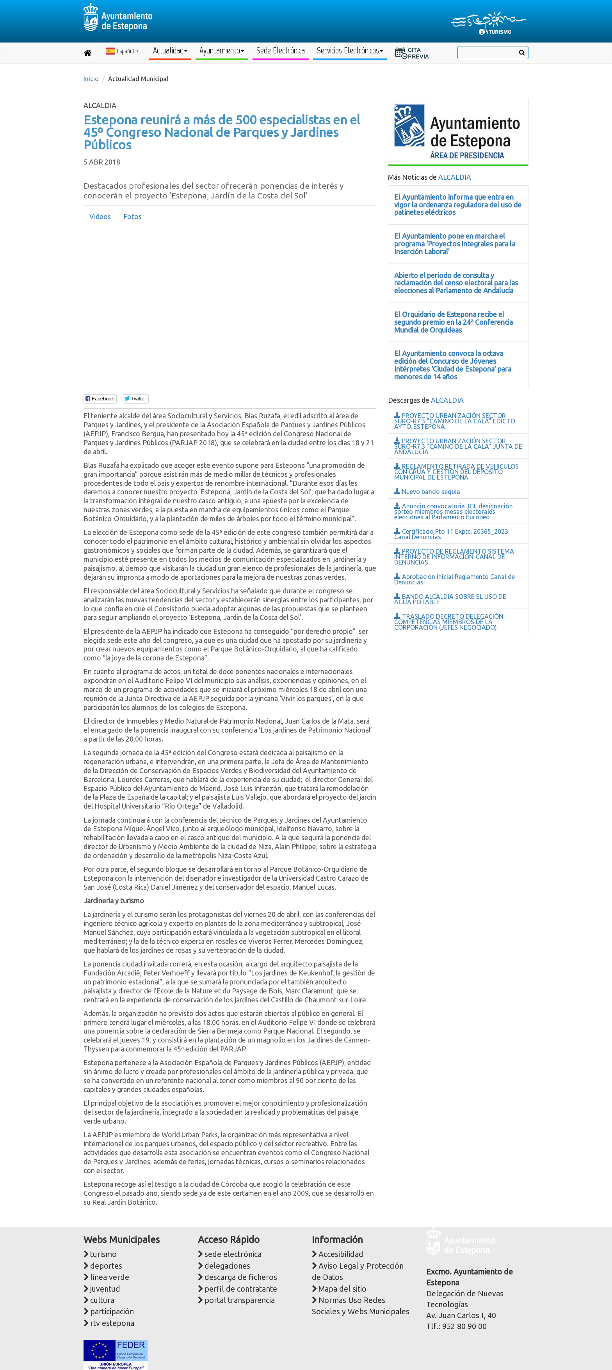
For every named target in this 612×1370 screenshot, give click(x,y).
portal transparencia (240, 1300)
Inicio (91, 78)
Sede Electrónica (280, 50)
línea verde (109, 1277)
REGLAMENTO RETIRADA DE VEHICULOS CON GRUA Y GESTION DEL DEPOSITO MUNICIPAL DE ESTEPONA (456, 472)
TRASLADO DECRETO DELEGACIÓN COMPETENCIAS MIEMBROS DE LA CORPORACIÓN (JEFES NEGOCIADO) (448, 622)
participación (112, 1311)
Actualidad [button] (170, 50)
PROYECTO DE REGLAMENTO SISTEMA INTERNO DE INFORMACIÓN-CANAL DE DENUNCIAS (454, 557)
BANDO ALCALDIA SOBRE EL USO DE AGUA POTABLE (450, 599)
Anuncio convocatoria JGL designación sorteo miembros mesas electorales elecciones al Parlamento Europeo (453, 511)
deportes (106, 1266)
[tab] (100, 216)
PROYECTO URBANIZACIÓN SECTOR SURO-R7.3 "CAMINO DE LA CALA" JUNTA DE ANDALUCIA (458, 446)
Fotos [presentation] (132, 216)
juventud (105, 1289)
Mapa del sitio (342, 1289)
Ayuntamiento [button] (221, 50)
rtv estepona (112, 1323)
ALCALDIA (454, 177)
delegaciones (227, 1266)
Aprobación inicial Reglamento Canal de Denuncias (454, 579)
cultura (102, 1300)
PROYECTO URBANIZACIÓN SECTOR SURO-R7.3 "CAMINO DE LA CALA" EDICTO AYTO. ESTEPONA (454, 421)
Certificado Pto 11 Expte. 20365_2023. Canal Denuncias (451, 534)
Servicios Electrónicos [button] (350, 50)
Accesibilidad (340, 1254)
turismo (103, 1254)
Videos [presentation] (100, 216)
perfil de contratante (241, 1289)
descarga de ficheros (241, 1277)
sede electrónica (233, 1254)
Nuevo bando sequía (427, 491)
